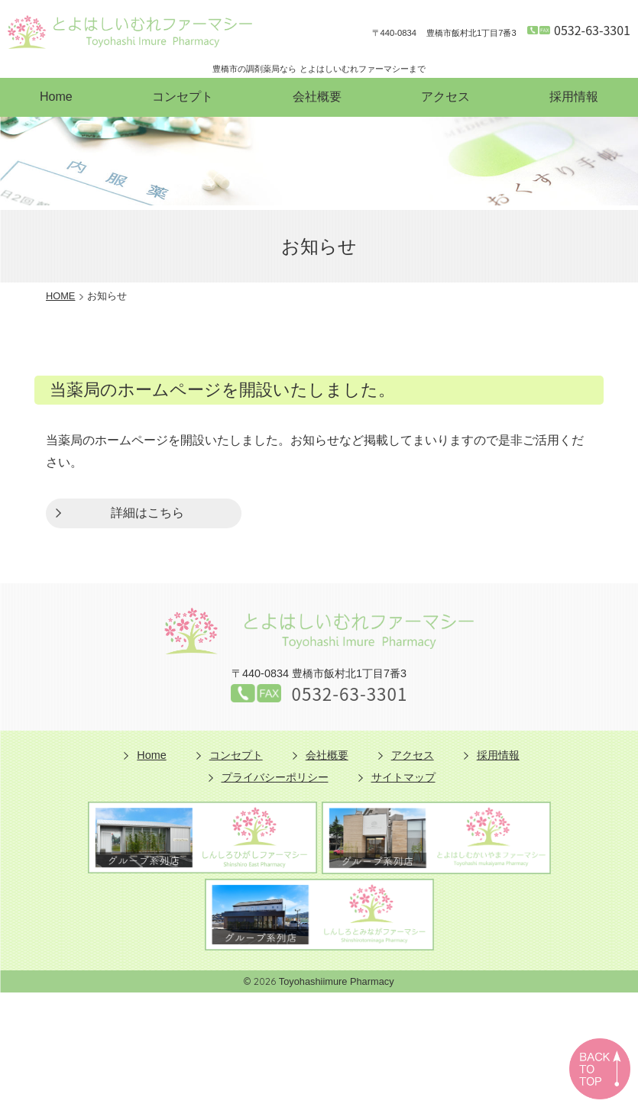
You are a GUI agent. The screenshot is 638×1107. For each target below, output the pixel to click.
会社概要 (317, 96)
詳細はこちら (147, 512)
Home (56, 96)
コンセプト (182, 96)
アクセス (445, 96)
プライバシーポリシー (275, 777)
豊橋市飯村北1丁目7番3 (444, 33)
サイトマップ (403, 777)
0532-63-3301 (592, 30)
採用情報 (573, 96)
